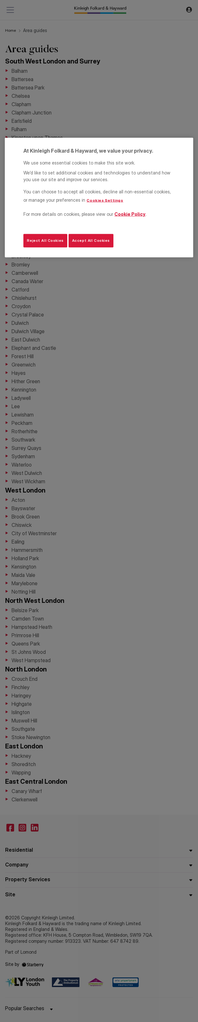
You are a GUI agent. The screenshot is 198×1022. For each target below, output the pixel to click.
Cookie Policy (129, 213)
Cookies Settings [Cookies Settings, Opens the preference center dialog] (105, 200)
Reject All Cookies (45, 240)
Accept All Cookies (91, 240)
